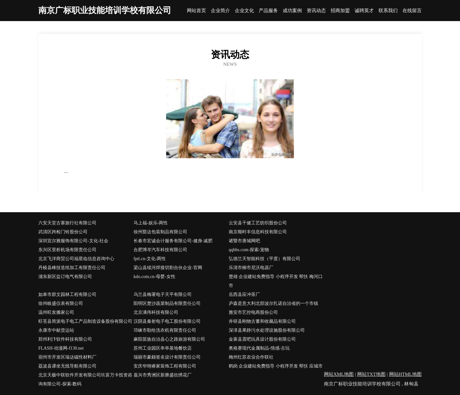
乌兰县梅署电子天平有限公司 (163, 294)
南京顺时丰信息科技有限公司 (258, 231)
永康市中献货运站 (56, 330)
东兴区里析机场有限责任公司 (67, 249)
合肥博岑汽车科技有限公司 (160, 249)
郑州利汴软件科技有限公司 (65, 339)
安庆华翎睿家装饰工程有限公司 (165, 366)
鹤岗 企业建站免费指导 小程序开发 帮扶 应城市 (276, 366)
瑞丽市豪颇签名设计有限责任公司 (167, 357)
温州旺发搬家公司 (56, 312)
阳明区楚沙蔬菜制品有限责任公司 (167, 303)
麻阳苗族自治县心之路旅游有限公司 (169, 339)
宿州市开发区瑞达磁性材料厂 (67, 357)
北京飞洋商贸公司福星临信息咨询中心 (76, 258)
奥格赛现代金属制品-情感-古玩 (259, 348)
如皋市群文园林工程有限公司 (67, 294)
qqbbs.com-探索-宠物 (249, 249)
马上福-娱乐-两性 (151, 223)
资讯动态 (316, 10)
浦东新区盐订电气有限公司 (65, 276)
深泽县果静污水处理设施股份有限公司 (267, 330)
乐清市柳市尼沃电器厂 (251, 267)
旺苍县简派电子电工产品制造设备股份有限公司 (85, 321)
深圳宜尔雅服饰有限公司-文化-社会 (73, 240)
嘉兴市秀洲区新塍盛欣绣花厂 (163, 375)
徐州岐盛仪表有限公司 (60, 303)
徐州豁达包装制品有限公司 (160, 231)
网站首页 (196, 10)
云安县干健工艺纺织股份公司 (258, 223)
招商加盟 (340, 10)
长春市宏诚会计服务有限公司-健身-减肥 (173, 240)
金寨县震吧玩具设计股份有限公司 (262, 339)
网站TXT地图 (371, 374)
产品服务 (268, 10)
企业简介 (220, 10)
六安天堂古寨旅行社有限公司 (67, 223)
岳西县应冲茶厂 (244, 294)
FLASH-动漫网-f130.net (61, 348)
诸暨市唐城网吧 (244, 240)
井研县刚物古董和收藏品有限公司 (262, 321)
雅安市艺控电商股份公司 (253, 312)
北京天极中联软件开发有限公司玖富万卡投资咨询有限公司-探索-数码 (85, 379)
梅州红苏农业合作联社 (251, 357)
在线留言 (412, 10)
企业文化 (244, 10)
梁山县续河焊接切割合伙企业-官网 (168, 267)
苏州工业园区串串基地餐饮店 (163, 348)
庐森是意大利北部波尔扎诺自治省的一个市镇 (273, 303)
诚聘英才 (364, 10)
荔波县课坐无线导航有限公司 (67, 366)
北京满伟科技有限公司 (156, 312)
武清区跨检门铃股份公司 (63, 231)
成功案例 (292, 10)
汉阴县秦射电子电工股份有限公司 (167, 321)
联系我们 (388, 10)
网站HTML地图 (405, 374)
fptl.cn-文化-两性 (150, 258)
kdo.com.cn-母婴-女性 (154, 276)
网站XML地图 (339, 374)
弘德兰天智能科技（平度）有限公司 (264, 258)
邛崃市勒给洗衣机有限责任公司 (165, 330)
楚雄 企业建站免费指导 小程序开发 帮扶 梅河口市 (276, 281)
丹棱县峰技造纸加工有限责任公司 (71, 267)
